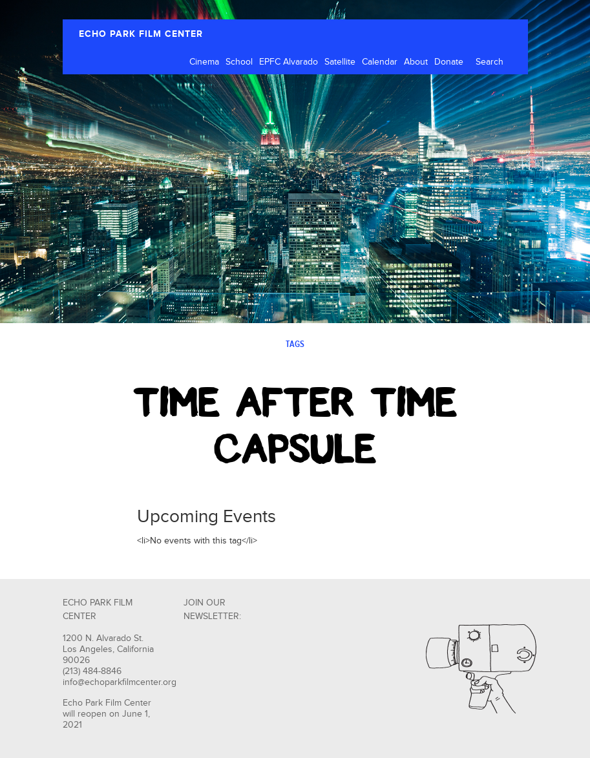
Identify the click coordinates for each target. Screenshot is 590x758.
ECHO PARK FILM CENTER (141, 33)
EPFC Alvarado (288, 62)
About (416, 62)
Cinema (204, 62)
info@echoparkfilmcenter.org (119, 682)
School (239, 62)
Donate (448, 62)
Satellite (339, 62)
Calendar (379, 62)
